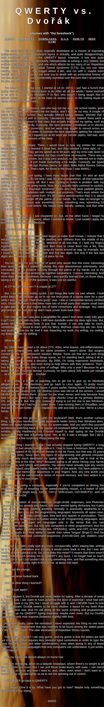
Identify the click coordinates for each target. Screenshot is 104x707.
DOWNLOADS (48, 39)
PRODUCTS (26, 39)
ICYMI (52, 41)
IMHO (92, 39)
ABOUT (10, 39)
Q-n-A (65, 39)
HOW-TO (78, 39)
